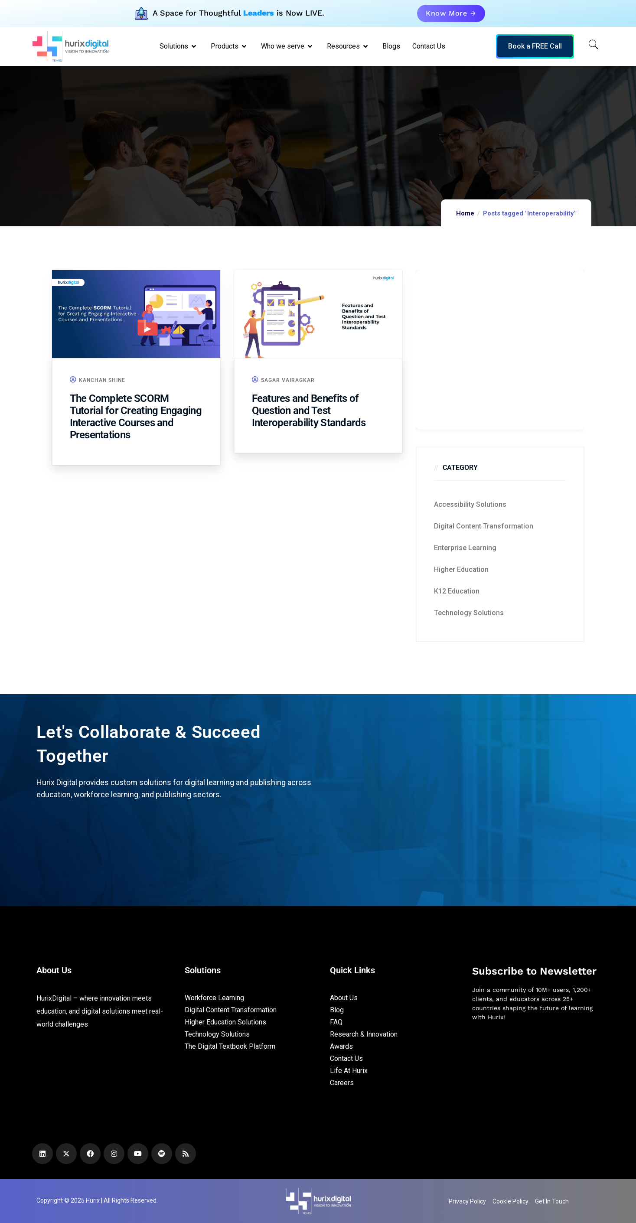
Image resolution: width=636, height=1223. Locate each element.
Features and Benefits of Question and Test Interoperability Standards (309, 410)
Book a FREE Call (535, 46)
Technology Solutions (469, 613)
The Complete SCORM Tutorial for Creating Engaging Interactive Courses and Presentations (136, 416)
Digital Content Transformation (483, 526)
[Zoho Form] (500, 350)
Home (465, 213)
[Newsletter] (536, 1074)
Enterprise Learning (465, 548)
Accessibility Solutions (470, 504)
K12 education (456, 591)
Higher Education (461, 569)
